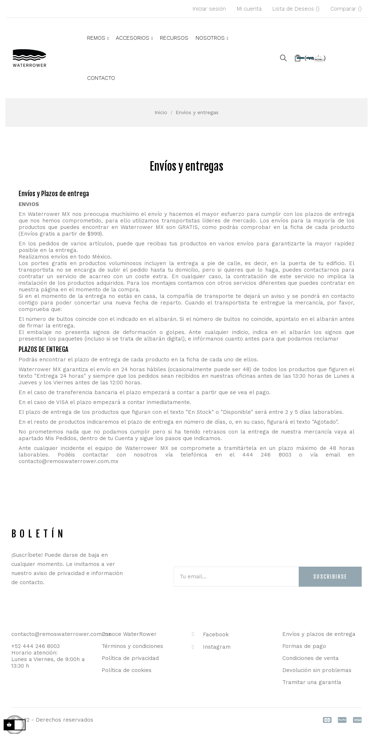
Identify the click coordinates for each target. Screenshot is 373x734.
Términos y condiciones (132, 646)
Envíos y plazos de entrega (319, 634)
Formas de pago (304, 646)
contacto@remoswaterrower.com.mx (68, 461)
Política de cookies (127, 670)
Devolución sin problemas (317, 670)
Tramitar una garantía (311, 682)
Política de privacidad (130, 658)
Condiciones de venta (310, 658)
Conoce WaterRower (129, 634)
